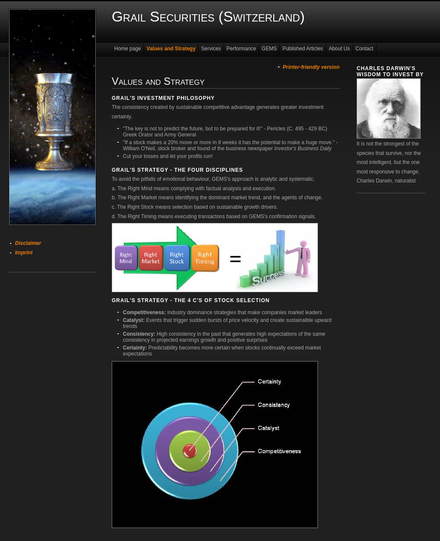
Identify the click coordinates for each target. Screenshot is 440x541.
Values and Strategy (171, 49)
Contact (364, 49)
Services (211, 49)
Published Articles (302, 49)
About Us (339, 49)
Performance (241, 49)
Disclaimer (28, 243)
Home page (127, 49)
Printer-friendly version (311, 67)
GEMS (269, 49)
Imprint (24, 253)
